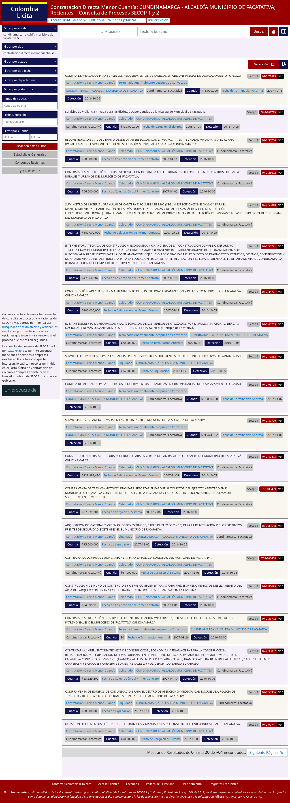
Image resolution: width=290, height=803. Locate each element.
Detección (261, 64)
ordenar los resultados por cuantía (30, 329)
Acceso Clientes (108, 784)
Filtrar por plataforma (18, 89)
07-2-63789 (269, 324)
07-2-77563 (269, 356)
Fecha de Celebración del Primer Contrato (130, 159)
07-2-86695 (269, 586)
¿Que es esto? (30, 171)
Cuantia (192, 91)
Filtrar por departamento (21, 80)
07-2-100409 (268, 489)
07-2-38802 (269, 651)
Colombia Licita (24, 12)
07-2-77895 (269, 76)
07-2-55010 (269, 205)
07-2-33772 (269, 618)
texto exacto (16, 351)
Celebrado (126, 118)
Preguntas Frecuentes (223, 784)
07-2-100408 (268, 558)
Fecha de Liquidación (155, 371)
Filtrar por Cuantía (16, 131)
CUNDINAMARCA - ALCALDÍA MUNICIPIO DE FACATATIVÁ (104, 91)
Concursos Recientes (30, 162)
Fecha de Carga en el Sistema (162, 127)
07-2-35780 (269, 140)
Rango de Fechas (15, 99)
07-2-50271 (269, 246)
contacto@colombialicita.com (71, 784)
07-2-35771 (269, 292)
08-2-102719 (268, 112)
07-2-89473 (269, 456)
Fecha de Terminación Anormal (243, 91)
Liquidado (125, 363)
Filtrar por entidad (16, 28)
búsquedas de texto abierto (20, 327)
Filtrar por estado (15, 61)
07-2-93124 (269, 384)
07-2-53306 (269, 692)
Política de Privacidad (160, 784)
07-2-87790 (269, 420)
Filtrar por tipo (13, 46)
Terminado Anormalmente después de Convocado (153, 82)
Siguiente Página (267, 752)
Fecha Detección (15, 115)
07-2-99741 (269, 724)
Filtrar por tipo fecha (18, 71)
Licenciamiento (191, 784)
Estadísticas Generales (30, 154)
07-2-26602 (269, 172)
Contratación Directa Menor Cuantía (90, 82)
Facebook (132, 784)
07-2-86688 (269, 526)
